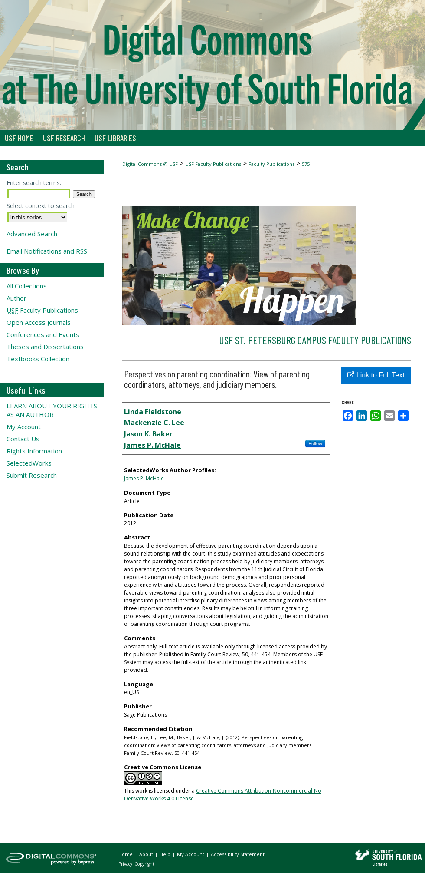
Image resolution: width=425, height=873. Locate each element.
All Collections (27, 285)
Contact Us (23, 438)
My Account (24, 426)
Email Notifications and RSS (47, 251)
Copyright (144, 864)
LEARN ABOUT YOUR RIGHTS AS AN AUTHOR (52, 410)
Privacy (126, 864)
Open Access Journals (39, 322)
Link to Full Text (375, 375)
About (146, 854)
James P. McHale (144, 478)
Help (166, 854)
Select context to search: (41, 206)
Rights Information (34, 450)
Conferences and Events (43, 334)
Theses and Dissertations (45, 346)
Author (16, 298)
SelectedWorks (29, 463)
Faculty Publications (271, 164)
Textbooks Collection (38, 358)
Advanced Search (32, 233)
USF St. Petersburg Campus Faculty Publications (315, 340)
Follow (315, 443)
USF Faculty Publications (213, 164)
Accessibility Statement (238, 854)
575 (306, 164)
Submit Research (32, 475)
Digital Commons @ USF (150, 164)
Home (126, 854)
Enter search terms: (34, 183)
